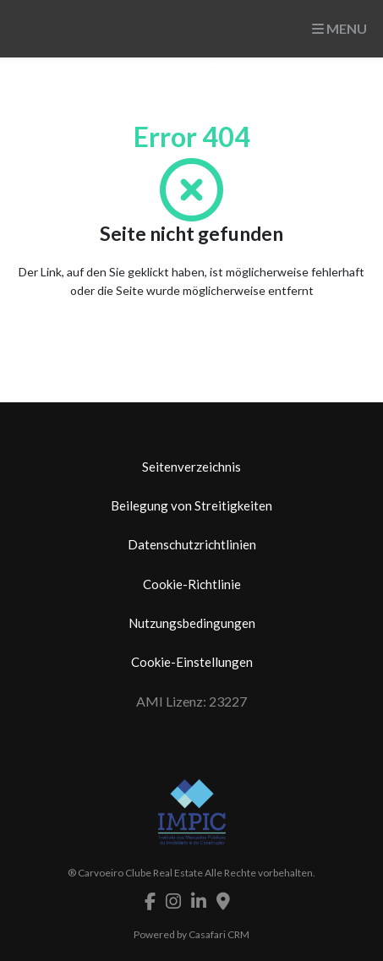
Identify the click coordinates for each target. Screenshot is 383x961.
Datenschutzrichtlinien (192, 544)
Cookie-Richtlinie (192, 584)
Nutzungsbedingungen (192, 623)
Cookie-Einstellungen (192, 661)
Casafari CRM (219, 934)
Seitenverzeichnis (191, 466)
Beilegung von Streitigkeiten (191, 505)
